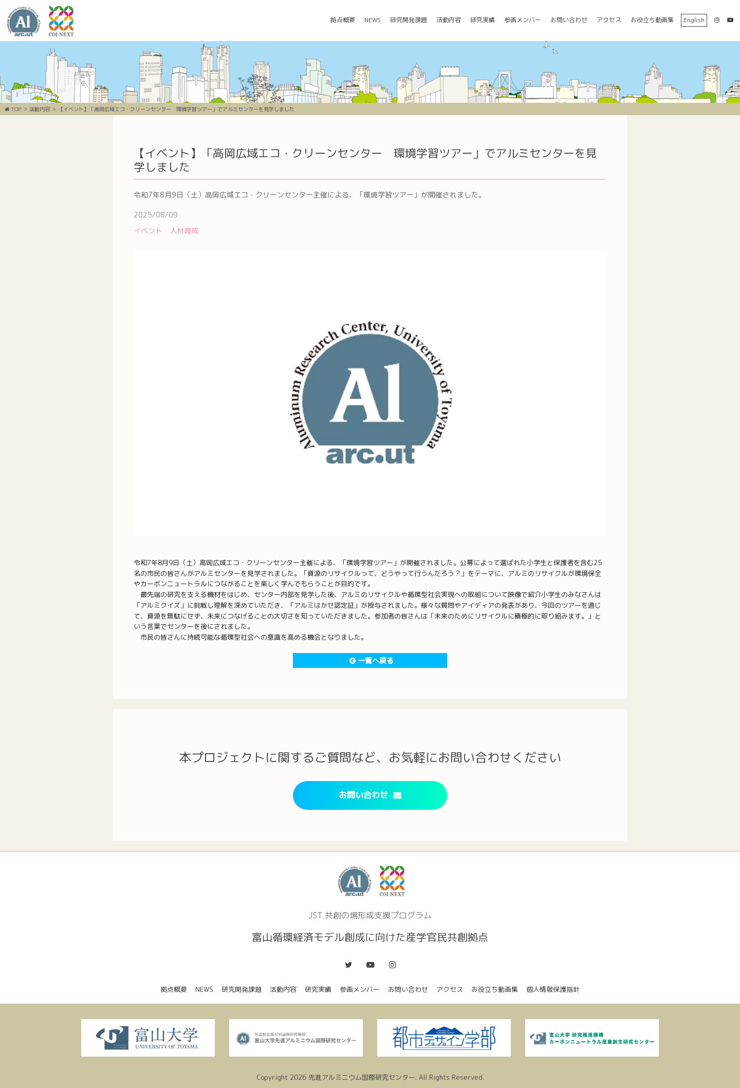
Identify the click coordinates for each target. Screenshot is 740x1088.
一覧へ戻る (371, 660)
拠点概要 (342, 19)
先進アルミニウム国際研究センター (361, 1077)
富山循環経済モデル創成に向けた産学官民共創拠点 (43, 21)
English (694, 19)
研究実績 (482, 19)
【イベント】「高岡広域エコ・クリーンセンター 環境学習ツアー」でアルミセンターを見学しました (176, 109)
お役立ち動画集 (652, 19)
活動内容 (448, 19)
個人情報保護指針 (553, 989)
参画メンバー (522, 19)
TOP (13, 109)
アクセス (609, 19)
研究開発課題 (408, 19)
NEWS (372, 19)
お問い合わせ (568, 19)
